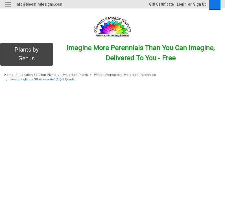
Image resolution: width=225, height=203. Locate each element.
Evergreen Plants (75, 75)
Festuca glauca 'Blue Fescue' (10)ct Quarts (42, 79)
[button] (26, 54)
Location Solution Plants (38, 75)
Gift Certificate (161, 4)
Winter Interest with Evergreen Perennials (125, 75)
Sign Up (199, 4)
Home (9, 75)
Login (182, 4)
